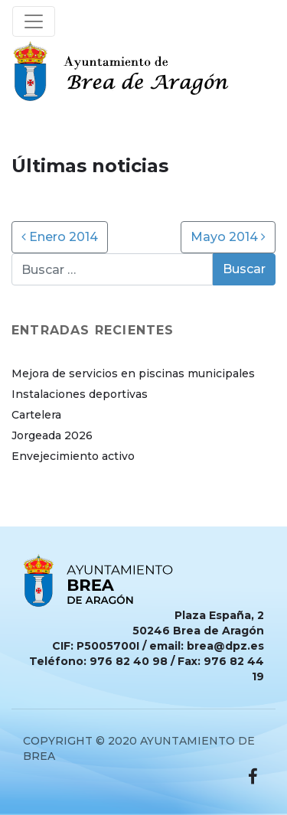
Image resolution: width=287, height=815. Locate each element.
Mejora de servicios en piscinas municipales (133, 373)
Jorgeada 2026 (52, 435)
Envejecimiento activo (73, 456)
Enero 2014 (59, 237)
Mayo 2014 (228, 237)
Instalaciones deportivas (79, 394)
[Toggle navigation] (33, 21)
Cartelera (36, 415)
